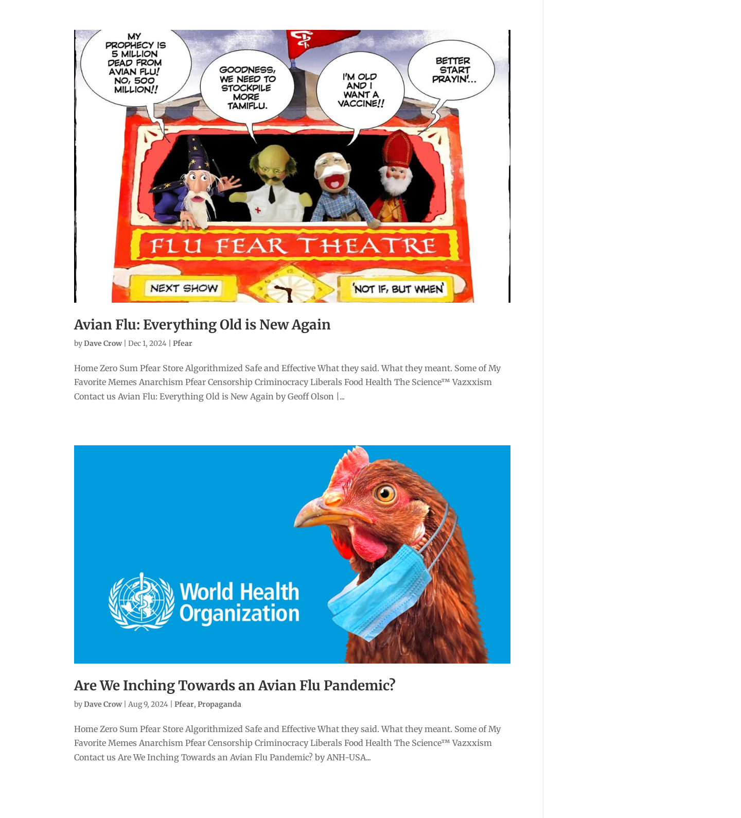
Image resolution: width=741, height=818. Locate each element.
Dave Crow (103, 343)
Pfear (182, 343)
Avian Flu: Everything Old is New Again (202, 324)
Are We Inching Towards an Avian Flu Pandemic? (235, 685)
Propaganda (219, 704)
